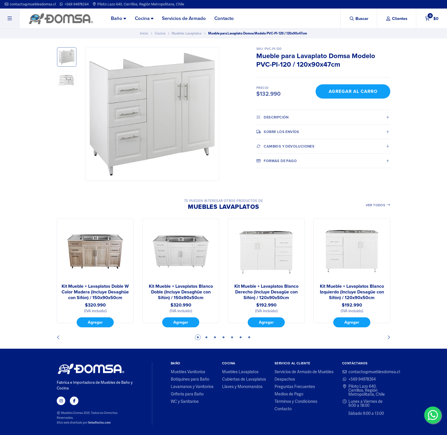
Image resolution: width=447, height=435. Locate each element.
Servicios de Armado (184, 18)
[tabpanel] (95, 272)
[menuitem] (118, 19)
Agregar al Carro (353, 91)
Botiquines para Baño (190, 379)
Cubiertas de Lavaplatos (244, 379)
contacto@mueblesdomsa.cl (30, 4)
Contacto (224, 18)
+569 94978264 (74, 4)
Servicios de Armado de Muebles (304, 372)
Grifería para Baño (187, 394)
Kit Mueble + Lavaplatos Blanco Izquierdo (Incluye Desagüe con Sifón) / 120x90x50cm (352, 292)
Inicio (144, 33)
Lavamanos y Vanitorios (192, 387)
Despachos (285, 379)
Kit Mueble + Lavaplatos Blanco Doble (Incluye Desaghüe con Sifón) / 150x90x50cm (181, 292)
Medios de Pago (289, 394)
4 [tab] (223, 337)
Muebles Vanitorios (188, 372)
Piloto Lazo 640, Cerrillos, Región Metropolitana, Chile (138, 4)
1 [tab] (198, 337)
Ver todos (378, 205)
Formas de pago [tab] (276, 161)
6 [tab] (240, 337)
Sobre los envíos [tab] (277, 131)
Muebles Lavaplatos (187, 33)
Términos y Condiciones (296, 401)
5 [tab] (232, 337)
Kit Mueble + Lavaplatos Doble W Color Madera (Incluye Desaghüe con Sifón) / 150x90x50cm (95, 292)
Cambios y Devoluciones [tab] (285, 146)
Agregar (95, 322)
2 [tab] (206, 337)
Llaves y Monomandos (242, 387)
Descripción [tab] (272, 117)
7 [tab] (249, 337)
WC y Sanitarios (185, 401)
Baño (118, 18)
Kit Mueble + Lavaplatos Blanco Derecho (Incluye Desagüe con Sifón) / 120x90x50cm (266, 292)
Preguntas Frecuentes (295, 387)
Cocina (144, 18)
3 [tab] (215, 337)
